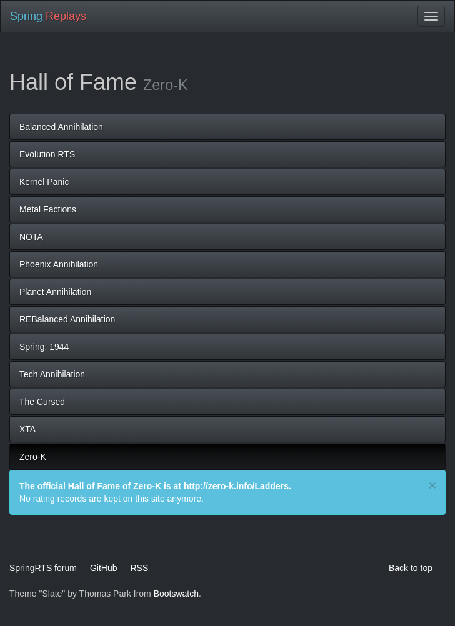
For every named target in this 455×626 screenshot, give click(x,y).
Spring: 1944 (44, 347)
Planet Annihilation (55, 292)
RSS (139, 568)
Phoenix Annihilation (58, 264)
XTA (27, 429)
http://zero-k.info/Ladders (236, 486)
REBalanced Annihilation (67, 319)
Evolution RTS (47, 154)
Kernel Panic (44, 182)
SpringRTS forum (43, 568)
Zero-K (32, 457)
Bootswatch (176, 594)
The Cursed (42, 402)
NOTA (31, 237)
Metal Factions (47, 209)
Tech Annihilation (52, 374)
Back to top (410, 568)
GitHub (104, 568)
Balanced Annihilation (61, 127)
